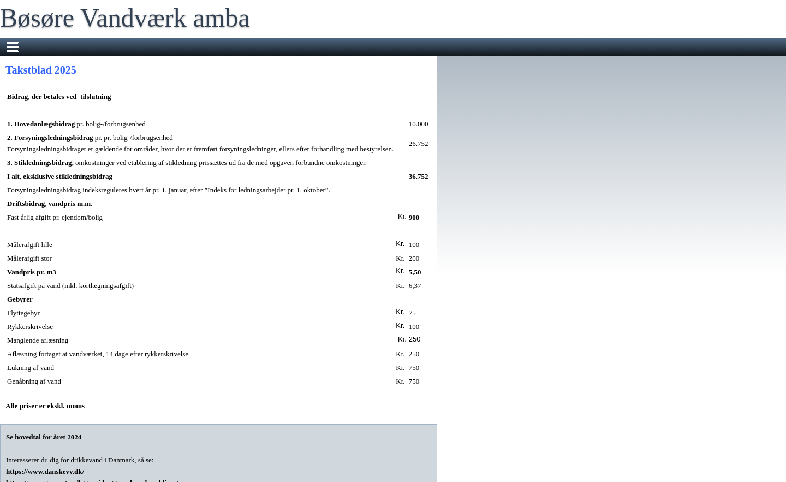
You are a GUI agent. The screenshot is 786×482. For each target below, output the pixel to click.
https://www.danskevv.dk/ (46, 471)
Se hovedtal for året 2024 (43, 437)
